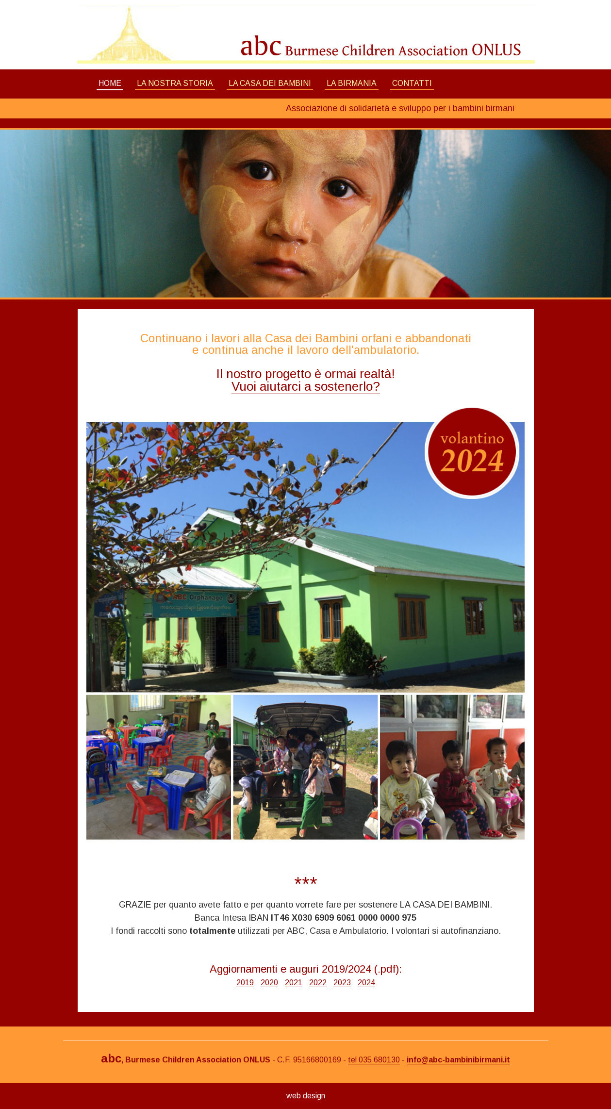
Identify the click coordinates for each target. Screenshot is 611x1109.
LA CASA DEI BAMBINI (270, 83)
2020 (269, 982)
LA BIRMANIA (352, 83)
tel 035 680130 (374, 1060)
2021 (293, 982)
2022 (318, 982)
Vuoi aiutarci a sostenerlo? (305, 386)
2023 (342, 982)
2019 (245, 982)
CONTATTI (412, 83)
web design (305, 1096)
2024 (366, 982)
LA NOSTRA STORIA (175, 83)
